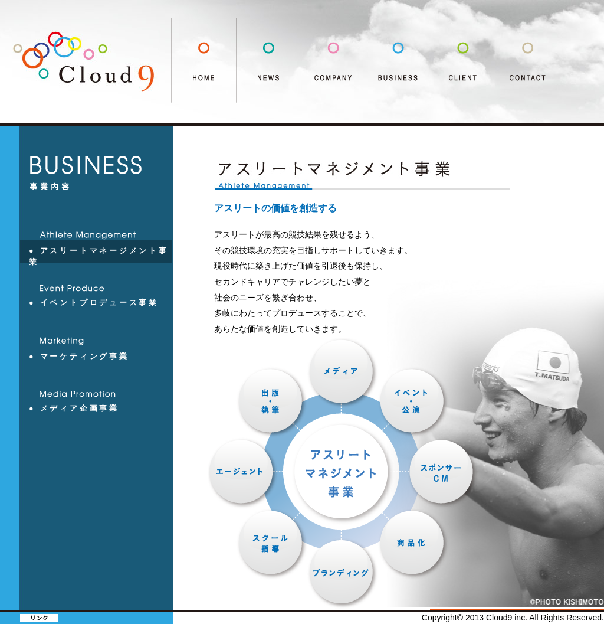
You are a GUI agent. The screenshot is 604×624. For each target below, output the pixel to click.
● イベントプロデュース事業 (94, 303)
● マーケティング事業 (79, 356)
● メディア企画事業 (74, 408)
